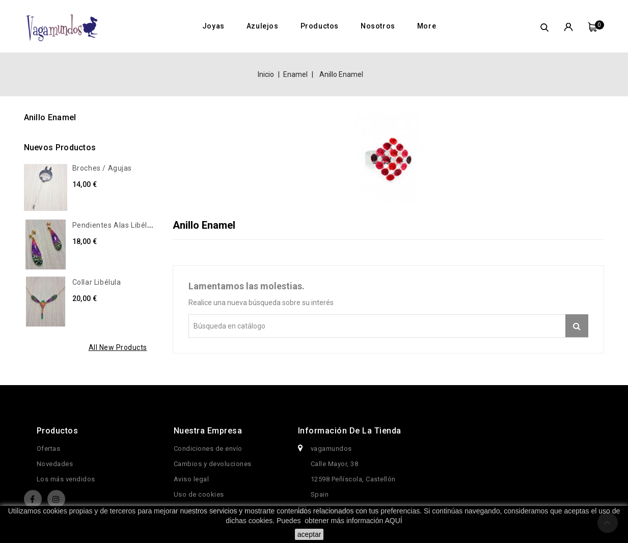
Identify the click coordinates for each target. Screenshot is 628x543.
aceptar (309, 534)
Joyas (213, 26)
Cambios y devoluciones (213, 464)
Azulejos (263, 26)
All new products (118, 347)
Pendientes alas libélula (115, 225)
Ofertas (49, 448)
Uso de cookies (199, 494)
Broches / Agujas (102, 168)
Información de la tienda (349, 431)
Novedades (55, 464)
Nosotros (378, 26)
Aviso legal (191, 479)
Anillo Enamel (50, 117)
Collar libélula (96, 282)
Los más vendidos (66, 479)
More (426, 26)
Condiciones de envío (208, 448)
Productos (320, 26)
